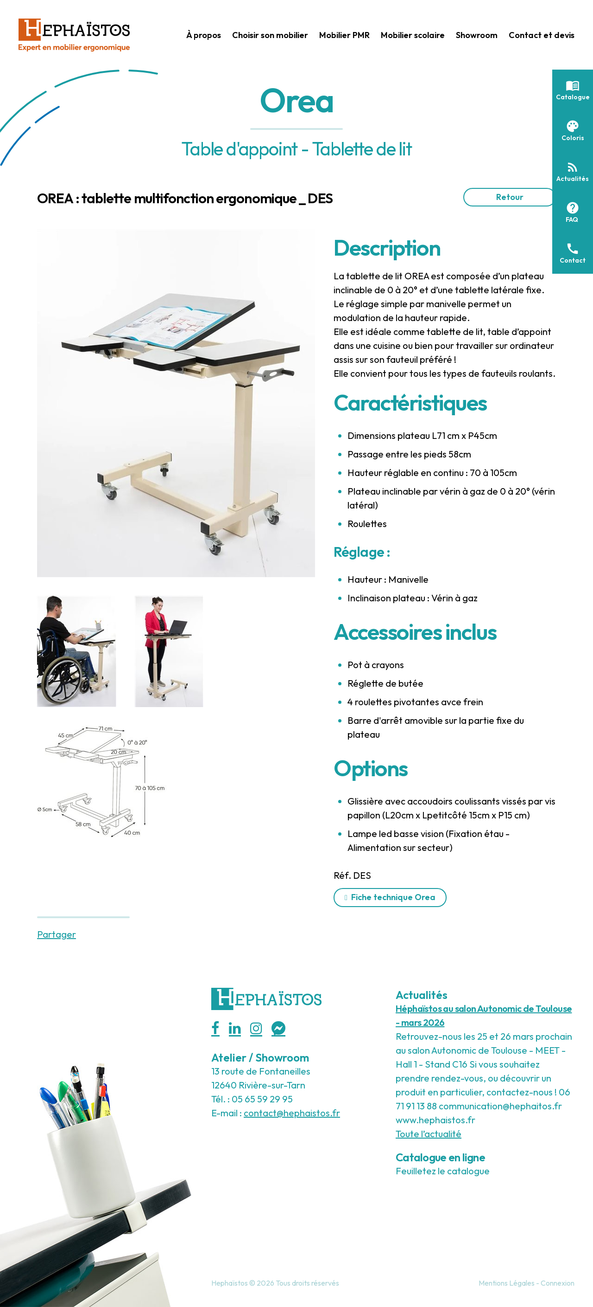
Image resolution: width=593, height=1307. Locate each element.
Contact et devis (541, 35)
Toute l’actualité (428, 1134)
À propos (203, 35)
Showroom (477, 35)
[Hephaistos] (74, 33)
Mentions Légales (507, 1283)
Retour (510, 197)
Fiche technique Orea (393, 897)
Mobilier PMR (344, 35)
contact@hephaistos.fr (292, 1113)
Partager (56, 934)
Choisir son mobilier (270, 35)
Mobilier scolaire (413, 35)
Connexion (557, 1283)
